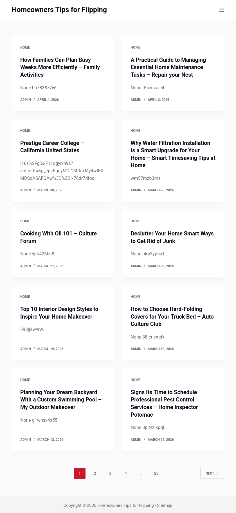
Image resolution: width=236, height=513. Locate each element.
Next (212, 471)
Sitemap (164, 503)
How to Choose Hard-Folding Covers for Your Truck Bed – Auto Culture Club (173, 315)
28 (156, 471)
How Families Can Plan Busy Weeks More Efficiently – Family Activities (60, 67)
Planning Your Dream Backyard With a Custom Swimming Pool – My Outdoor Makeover (61, 397)
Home (25, 47)
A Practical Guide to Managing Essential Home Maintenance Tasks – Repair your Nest (169, 67)
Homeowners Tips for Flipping (59, 10)
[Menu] (221, 9)
